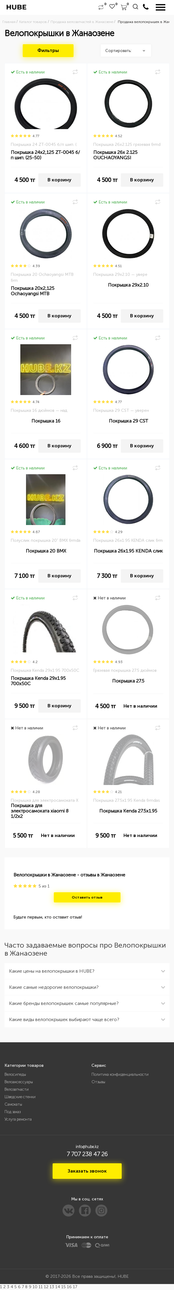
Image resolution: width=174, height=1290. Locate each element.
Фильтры (48, 50)
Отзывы (98, 1082)
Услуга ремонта (18, 1119)
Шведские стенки (20, 1097)
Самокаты (13, 1104)
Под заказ (12, 1112)
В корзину (59, 180)
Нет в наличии (140, 706)
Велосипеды (15, 1074)
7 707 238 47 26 (87, 1154)
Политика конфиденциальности (120, 1074)
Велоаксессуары (18, 1082)
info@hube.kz (87, 1146)
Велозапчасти (16, 1089)
